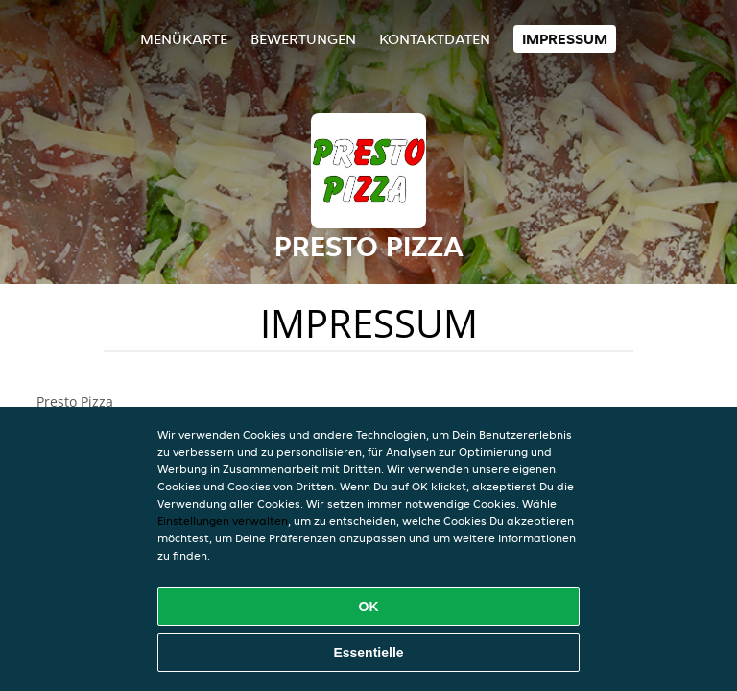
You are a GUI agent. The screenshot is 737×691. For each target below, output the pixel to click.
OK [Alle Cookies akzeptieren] (369, 606)
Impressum (564, 39)
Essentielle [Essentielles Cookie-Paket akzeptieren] (368, 652)
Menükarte (183, 39)
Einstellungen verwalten (222, 520)
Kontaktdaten (434, 39)
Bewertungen (303, 39)
